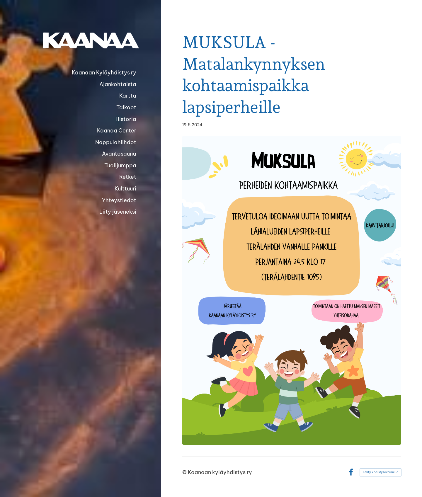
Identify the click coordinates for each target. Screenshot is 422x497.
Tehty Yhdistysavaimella (380, 472)
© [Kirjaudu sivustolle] (185, 472)
